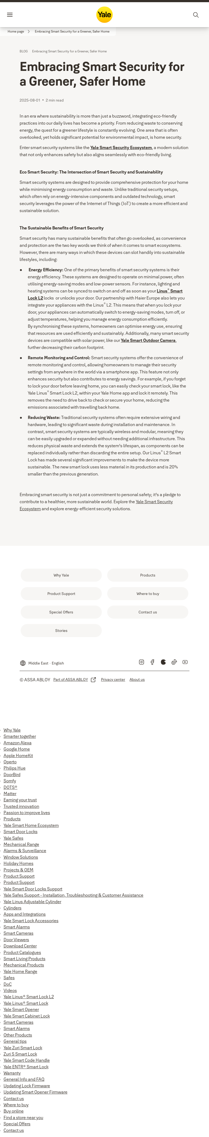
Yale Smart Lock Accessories (31, 920)
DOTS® (10, 787)
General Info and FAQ (24, 1079)
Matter (10, 793)
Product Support (19, 876)
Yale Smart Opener (21, 1009)
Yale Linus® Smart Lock (26, 1003)
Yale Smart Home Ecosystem (31, 825)
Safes (9, 977)
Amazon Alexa (18, 742)
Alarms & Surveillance (25, 850)
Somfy (10, 780)
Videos (10, 990)
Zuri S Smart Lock (20, 1054)
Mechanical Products (24, 965)
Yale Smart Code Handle (27, 1060)
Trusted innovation (21, 806)
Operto (10, 761)
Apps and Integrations (25, 914)
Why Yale (12, 730)
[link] (20, 31)
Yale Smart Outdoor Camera (148, 340)
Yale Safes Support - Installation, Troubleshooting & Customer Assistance (73, 895)
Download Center (20, 946)
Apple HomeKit (18, 755)
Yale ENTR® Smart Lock (26, 1066)
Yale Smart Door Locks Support (33, 889)
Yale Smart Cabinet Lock (27, 1016)
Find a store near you (23, 1117)
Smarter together (20, 736)
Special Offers (17, 1123)
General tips (15, 1041)
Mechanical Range (21, 844)
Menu (19, 14)
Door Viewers (16, 939)
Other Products (18, 1035)
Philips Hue (15, 768)
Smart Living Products (24, 958)
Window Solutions (21, 857)
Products (12, 818)
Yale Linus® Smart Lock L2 (29, 996)
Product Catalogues (22, 952)
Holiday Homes (18, 863)
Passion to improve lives (27, 812)
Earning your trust (20, 799)
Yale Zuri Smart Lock (23, 1047)
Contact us (14, 1098)
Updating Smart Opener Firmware (35, 1092)
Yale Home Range (20, 971)
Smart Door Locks (21, 831)
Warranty (12, 1073)
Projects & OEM (18, 870)
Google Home (17, 749)
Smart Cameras (18, 933)
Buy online (14, 1111)
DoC (8, 984)
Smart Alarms (17, 927)
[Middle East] (42, 661)
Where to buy (16, 1104)
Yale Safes (13, 838)
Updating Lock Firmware (27, 1085)
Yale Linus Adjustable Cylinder (32, 901)
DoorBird (12, 774)
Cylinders (12, 908)
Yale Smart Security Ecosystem (121, 147)
